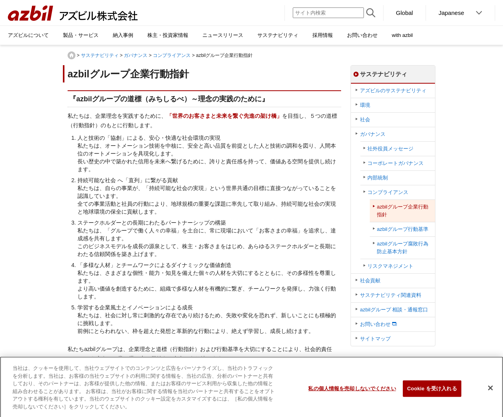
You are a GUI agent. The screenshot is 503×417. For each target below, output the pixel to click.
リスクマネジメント (390, 266)
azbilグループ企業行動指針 (402, 211)
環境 (365, 105)
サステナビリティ (100, 55)
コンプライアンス (172, 55)
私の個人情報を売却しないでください (352, 392)
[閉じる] (490, 391)
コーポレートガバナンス (395, 163)
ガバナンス (135, 55)
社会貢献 (370, 280)
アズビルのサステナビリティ (393, 90)
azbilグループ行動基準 (402, 229)
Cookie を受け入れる (432, 392)
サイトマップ (375, 339)
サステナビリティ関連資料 (390, 295)
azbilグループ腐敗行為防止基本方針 (402, 247)
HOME (71, 55)
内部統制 (377, 178)
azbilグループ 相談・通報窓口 (394, 310)
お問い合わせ (375, 324)
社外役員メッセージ (390, 149)
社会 (365, 120)
